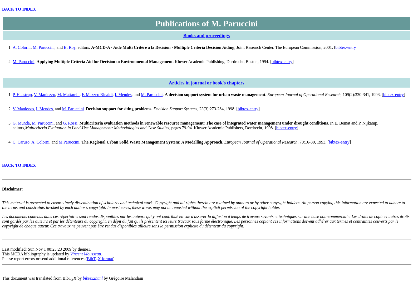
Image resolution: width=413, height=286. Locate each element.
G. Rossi (70, 123)
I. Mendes (123, 94)
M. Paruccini (44, 47)
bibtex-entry (345, 47)
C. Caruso (21, 142)
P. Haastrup (22, 94)
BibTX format (100, 258)
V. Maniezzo (44, 94)
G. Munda (21, 123)
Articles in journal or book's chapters (206, 82)
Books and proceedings (206, 35)
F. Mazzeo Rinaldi (97, 94)
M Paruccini (69, 142)
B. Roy (69, 47)
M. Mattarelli (68, 94)
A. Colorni (22, 47)
